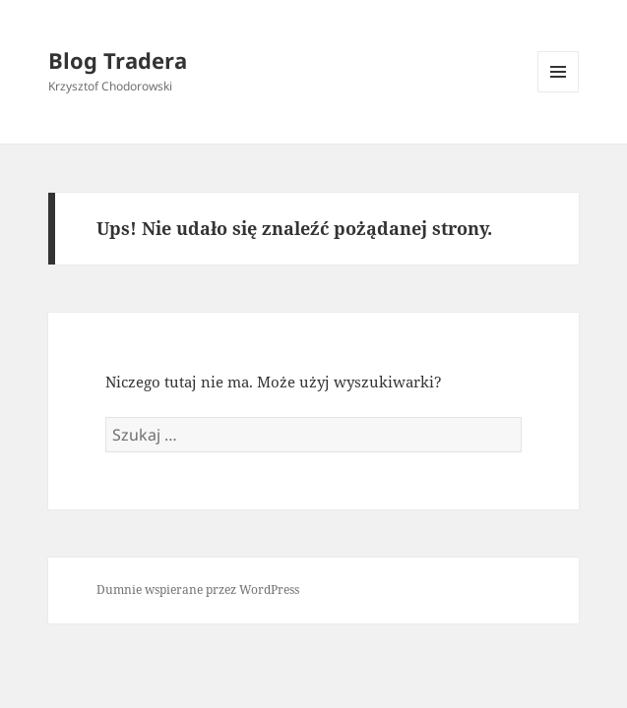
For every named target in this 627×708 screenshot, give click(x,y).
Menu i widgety (558, 91)
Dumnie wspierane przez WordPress (197, 589)
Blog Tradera (117, 60)
